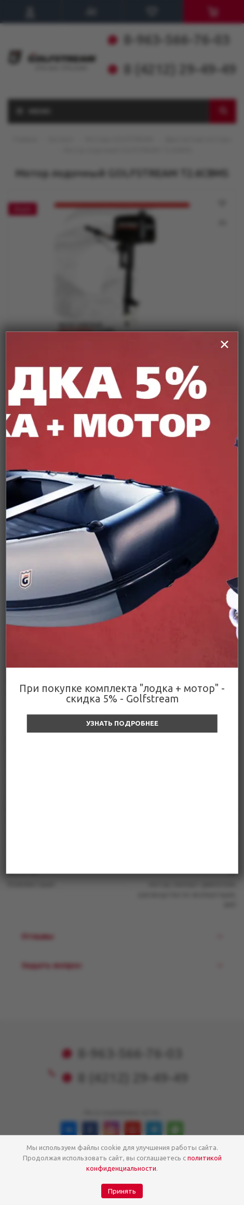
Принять (122, 1191)
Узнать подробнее (122, 723)
